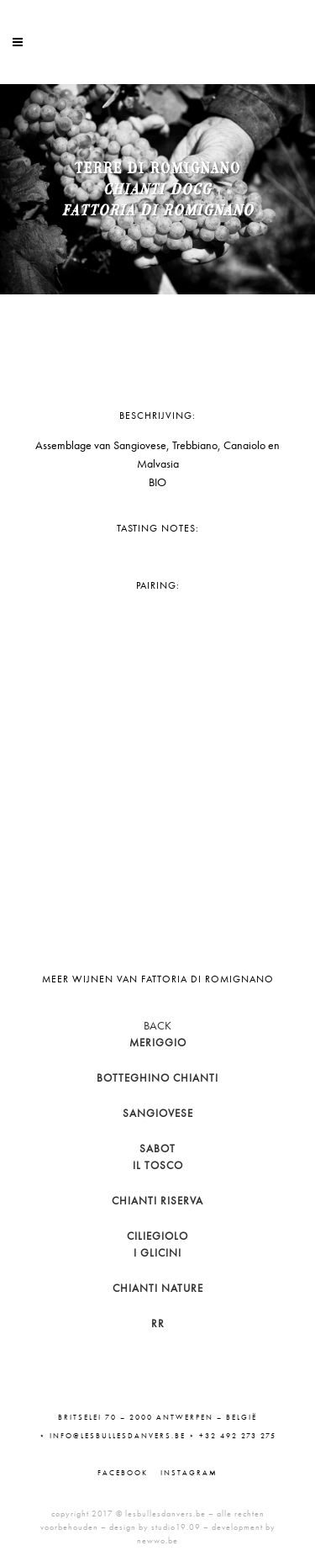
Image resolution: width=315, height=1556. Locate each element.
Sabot (157, 1148)
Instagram (189, 1473)
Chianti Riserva (157, 1200)
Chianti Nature (158, 1288)
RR (158, 1323)
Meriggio (157, 1042)
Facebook (122, 1473)
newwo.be (157, 1540)
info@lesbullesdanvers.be (118, 1436)
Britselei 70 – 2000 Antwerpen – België (157, 1417)
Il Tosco (158, 1165)
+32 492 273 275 (237, 1436)
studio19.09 (176, 1527)
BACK (157, 1025)
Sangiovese (158, 1113)
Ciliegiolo (157, 1236)
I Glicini (157, 1253)
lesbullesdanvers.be (165, 1513)
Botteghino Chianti (157, 1078)
